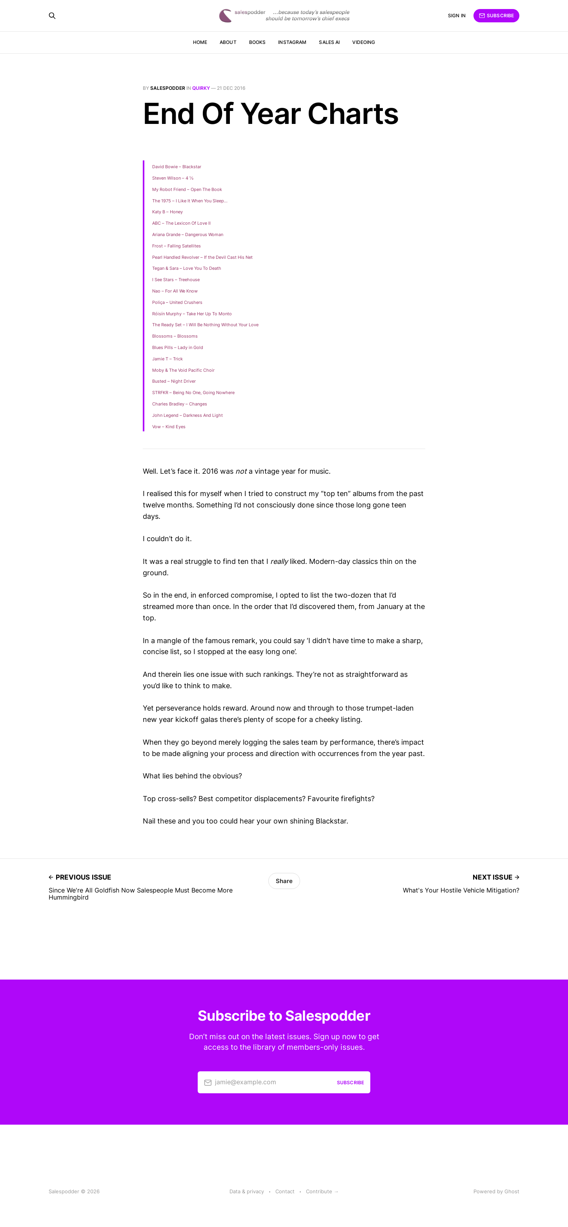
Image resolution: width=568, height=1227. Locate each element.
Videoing (363, 42)
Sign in (457, 15)
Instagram (292, 42)
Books (257, 42)
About (228, 42)
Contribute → (322, 1191)
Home (200, 42)
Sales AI (329, 42)
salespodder (167, 88)
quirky (201, 88)
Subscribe (496, 16)
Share (284, 881)
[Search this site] (52, 16)
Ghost (511, 1191)
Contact (285, 1191)
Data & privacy (246, 1191)
